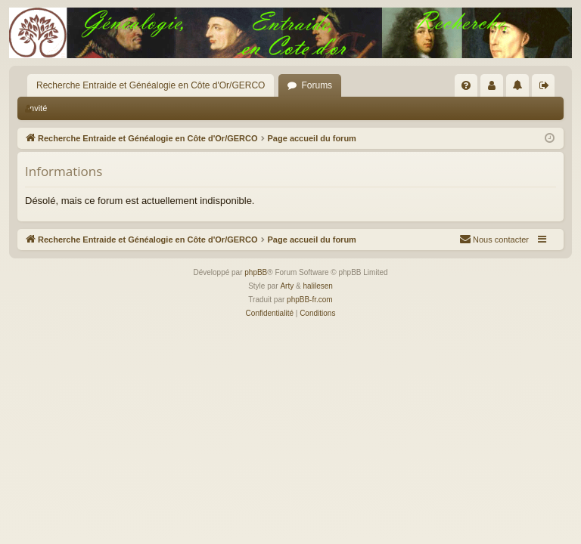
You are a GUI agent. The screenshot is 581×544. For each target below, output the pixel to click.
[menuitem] (466, 85)
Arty (287, 286)
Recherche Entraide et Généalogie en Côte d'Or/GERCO (150, 85)
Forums (316, 85)
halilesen (317, 286)
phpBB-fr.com (310, 299)
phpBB (255, 272)
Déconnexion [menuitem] (547, 88)
